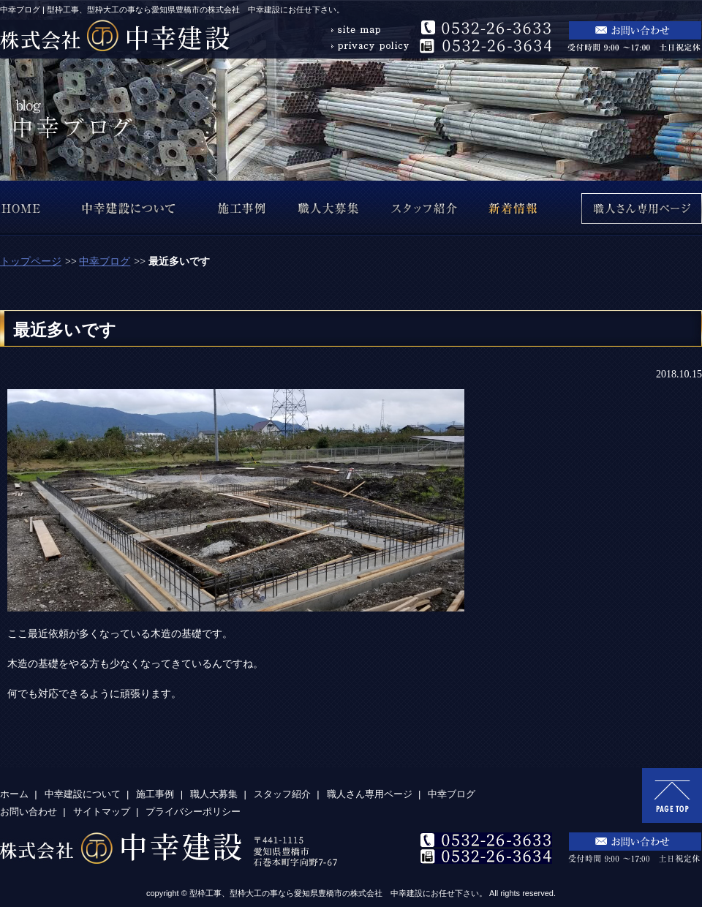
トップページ (30, 261)
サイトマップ (101, 811)
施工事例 (155, 794)
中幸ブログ (104, 261)
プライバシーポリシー (193, 811)
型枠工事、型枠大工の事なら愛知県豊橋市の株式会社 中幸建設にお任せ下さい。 (338, 893)
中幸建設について (83, 794)
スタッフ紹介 (282, 794)
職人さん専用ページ (369, 794)
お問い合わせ (28, 811)
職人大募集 (214, 794)
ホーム (14, 794)
